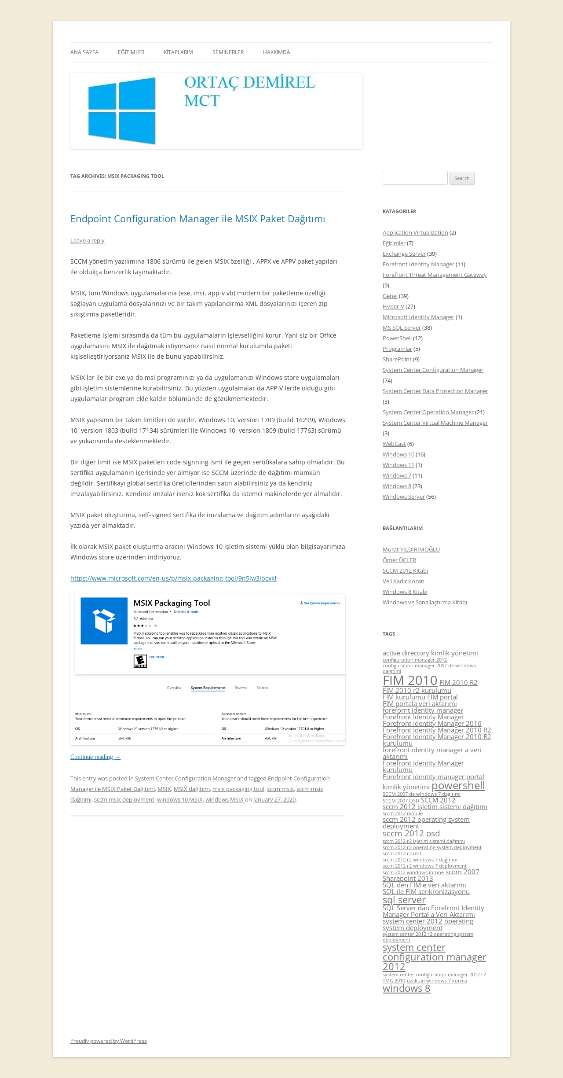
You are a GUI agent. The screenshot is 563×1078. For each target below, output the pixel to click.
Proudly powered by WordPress (108, 1041)
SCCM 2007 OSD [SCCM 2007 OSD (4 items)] (401, 801)
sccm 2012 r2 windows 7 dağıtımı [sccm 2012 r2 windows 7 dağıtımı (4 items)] (420, 860)
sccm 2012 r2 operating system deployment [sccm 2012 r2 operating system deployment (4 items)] (432, 847)
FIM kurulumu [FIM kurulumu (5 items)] (404, 696)
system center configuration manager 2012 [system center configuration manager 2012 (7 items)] (434, 956)
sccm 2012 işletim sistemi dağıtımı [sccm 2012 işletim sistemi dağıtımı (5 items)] (435, 806)
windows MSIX (224, 799)
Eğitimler (394, 243)
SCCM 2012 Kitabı (405, 570)
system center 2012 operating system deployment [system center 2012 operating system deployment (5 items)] (428, 924)
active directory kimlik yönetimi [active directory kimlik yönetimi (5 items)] (430, 652)
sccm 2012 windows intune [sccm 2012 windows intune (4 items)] (413, 872)
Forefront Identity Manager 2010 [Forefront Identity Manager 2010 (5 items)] (432, 723)
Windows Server (404, 496)
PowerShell (397, 338)
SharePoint (397, 359)
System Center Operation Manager (428, 412)
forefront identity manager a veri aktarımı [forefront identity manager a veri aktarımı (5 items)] (432, 753)
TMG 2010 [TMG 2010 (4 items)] (394, 981)
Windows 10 (398, 454)
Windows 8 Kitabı (405, 592)
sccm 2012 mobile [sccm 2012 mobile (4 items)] (403, 813)
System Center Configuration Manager (185, 778)
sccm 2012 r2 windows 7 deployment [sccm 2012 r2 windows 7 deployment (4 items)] (425, 866)
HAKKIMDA (276, 52)
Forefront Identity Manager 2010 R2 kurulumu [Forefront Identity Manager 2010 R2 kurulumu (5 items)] (437, 739)
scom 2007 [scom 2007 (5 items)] (462, 871)
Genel (390, 296)
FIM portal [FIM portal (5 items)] (442, 696)
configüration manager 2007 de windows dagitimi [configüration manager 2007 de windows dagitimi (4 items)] (429, 668)
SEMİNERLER (228, 52)
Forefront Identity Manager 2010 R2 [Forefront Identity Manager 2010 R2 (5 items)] (437, 729)
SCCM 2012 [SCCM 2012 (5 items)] (438, 799)
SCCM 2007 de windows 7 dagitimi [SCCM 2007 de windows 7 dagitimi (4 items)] (422, 794)
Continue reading (95, 757)
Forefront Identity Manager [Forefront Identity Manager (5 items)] (423, 716)
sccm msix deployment (124, 799)
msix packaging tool (238, 789)
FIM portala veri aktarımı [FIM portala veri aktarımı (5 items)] (420, 703)
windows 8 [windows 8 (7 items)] (407, 988)
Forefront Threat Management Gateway (435, 275)
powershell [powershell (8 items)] (458, 785)
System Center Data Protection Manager (435, 391)
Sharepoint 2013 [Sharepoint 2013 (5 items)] (408, 878)
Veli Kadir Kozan (403, 581)
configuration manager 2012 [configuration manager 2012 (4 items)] (415, 660)
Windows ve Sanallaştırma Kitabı (425, 602)
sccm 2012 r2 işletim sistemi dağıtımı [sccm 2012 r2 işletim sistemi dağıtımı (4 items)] (424, 841)
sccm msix (280, 789)
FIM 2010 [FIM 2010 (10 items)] (410, 680)
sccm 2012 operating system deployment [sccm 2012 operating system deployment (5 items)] (426, 822)
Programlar (397, 349)
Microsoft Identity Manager (418, 317)
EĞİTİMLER (131, 52)
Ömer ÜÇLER (399, 560)
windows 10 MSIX (180, 799)
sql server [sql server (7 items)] (404, 899)
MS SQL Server (402, 327)
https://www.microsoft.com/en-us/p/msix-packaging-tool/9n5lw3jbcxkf (173, 578)
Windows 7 (397, 475)
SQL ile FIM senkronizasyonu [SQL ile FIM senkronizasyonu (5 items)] (426, 891)
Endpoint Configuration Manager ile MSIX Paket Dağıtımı (197, 218)
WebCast (394, 444)
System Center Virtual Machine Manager (435, 423)
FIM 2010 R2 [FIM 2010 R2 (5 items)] (458, 682)
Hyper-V (393, 306)
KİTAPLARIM (178, 52)
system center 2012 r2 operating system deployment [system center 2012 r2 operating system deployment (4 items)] (428, 937)
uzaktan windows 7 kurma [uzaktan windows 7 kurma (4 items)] (437, 981)
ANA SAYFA (84, 52)
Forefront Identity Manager (418, 264)
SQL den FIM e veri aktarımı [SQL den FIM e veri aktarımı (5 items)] (424, 884)
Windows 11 (398, 465)
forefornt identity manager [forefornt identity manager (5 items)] (423, 710)
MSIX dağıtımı (192, 789)
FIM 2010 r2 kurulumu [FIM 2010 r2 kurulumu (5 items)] (417, 690)
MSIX (164, 789)
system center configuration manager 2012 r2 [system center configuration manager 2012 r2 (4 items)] (434, 974)
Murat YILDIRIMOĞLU (411, 549)
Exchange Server (404, 254)
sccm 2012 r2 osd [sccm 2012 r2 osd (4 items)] (402, 853)
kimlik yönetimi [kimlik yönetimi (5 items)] (406, 786)
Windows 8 (397, 486)
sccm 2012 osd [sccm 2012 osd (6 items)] (411, 833)
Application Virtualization (415, 232)
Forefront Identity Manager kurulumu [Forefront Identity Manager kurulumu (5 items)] (423, 766)
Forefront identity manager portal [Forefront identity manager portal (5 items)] (433, 776)
